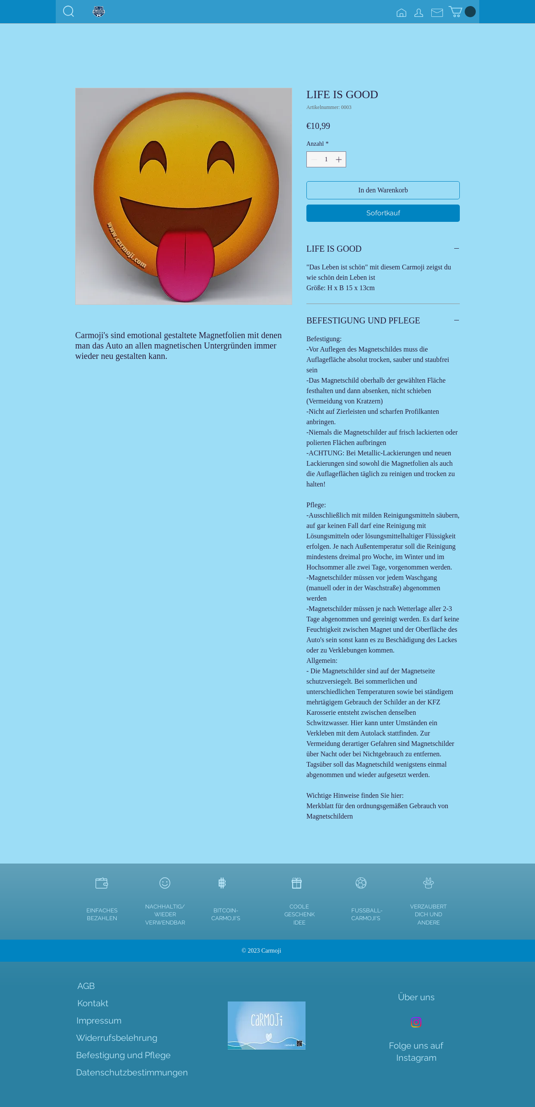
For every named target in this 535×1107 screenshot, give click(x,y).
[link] (462, 11)
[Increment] (339, 159)
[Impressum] (99, 1020)
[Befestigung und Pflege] (123, 1055)
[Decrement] (313, 159)
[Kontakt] (93, 1003)
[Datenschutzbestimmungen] (132, 1072)
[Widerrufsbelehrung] (116, 1037)
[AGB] (86, 986)
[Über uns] (416, 997)
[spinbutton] (326, 159)
